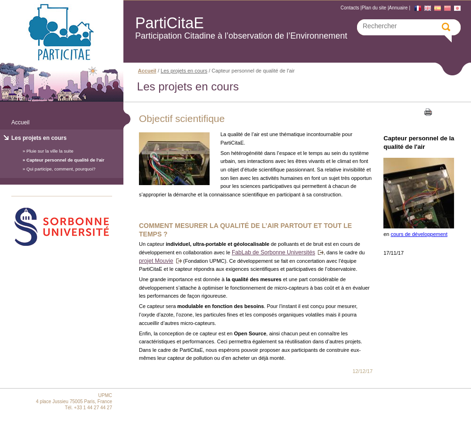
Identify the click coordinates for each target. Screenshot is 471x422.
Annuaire (398, 7)
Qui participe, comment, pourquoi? (61, 168)
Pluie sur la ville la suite (49, 151)
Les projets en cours (38, 138)
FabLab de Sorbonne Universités (273, 252)
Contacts (350, 7)
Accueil (20, 122)
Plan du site (374, 7)
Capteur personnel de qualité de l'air (65, 159)
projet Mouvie (156, 261)
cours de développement (419, 234)
